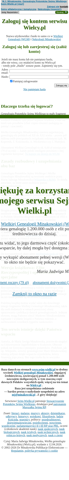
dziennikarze (58, 413)
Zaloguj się (53, 6)
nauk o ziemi (55, 435)
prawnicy (24, 419)
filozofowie (48, 416)
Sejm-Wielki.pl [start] (12, 4)
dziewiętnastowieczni (19, 422)
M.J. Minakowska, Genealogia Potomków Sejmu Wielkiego (34, 1)
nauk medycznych (36, 435)
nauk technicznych (47, 432)
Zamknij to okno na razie (34, 293)
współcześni (8, 425)
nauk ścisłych (28, 432)
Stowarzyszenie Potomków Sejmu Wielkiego (33, 403)
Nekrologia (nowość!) (49, 9)
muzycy (35, 413)
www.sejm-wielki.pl (43, 369)
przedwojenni (40, 422)
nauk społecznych (48, 429)
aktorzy (45, 413)
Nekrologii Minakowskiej (46, 39)
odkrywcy (11, 416)
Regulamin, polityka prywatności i (34, 450)
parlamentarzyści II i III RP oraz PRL (38, 425)
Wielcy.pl (35, 385)
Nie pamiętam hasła (34, 89)
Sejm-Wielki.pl (26, 401)
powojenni (55, 422)
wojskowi (35, 416)
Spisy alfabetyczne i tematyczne (18, 9)
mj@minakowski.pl (23, 394)
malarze (25, 413)
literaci (15, 413)
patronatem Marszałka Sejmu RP (44, 406)
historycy (23, 416)
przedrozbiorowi (51, 419)
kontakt (64, 6)
